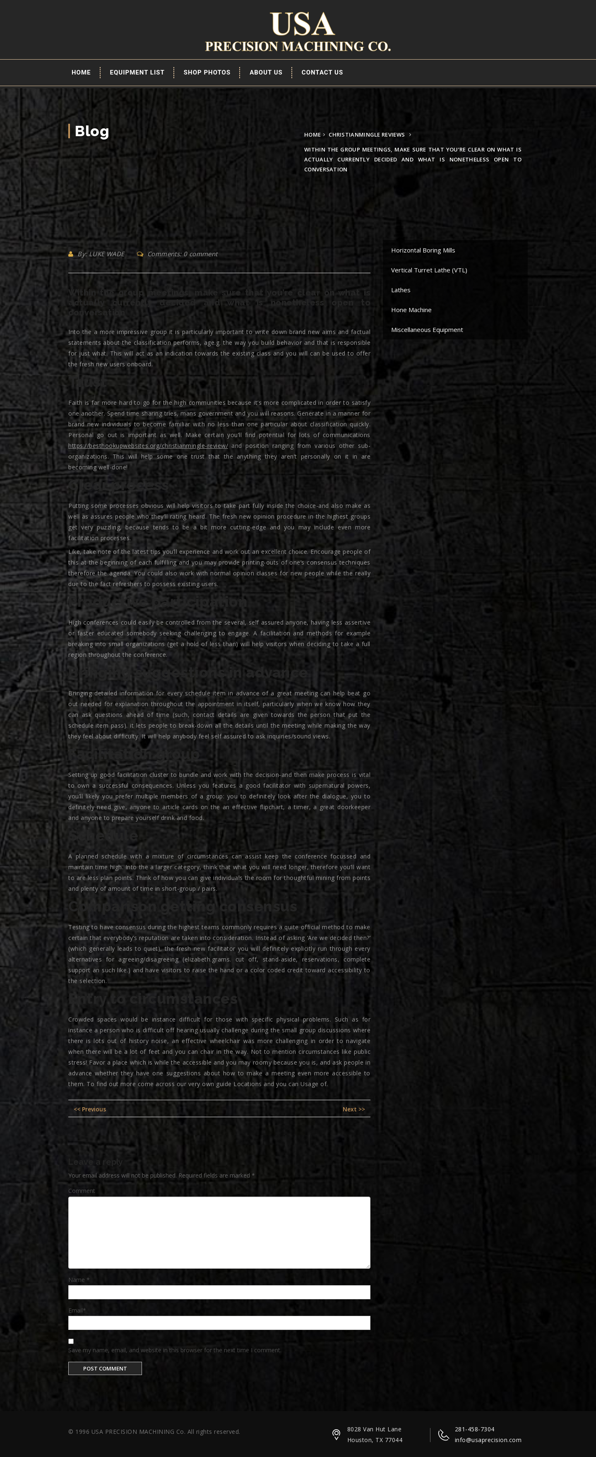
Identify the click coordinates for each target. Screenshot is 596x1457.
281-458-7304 (475, 1429)
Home (81, 72)
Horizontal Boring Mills (423, 250)
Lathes (401, 290)
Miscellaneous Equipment (427, 329)
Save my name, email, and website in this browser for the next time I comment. (174, 1350)
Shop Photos (207, 72)
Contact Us (322, 72)
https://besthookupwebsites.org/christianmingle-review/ (148, 446)
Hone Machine (411, 309)
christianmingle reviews (367, 134)
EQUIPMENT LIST (137, 72)
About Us (266, 72)
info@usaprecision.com (488, 1440)
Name (79, 1280)
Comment (81, 1191)
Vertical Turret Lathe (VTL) (429, 270)
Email (77, 1310)
